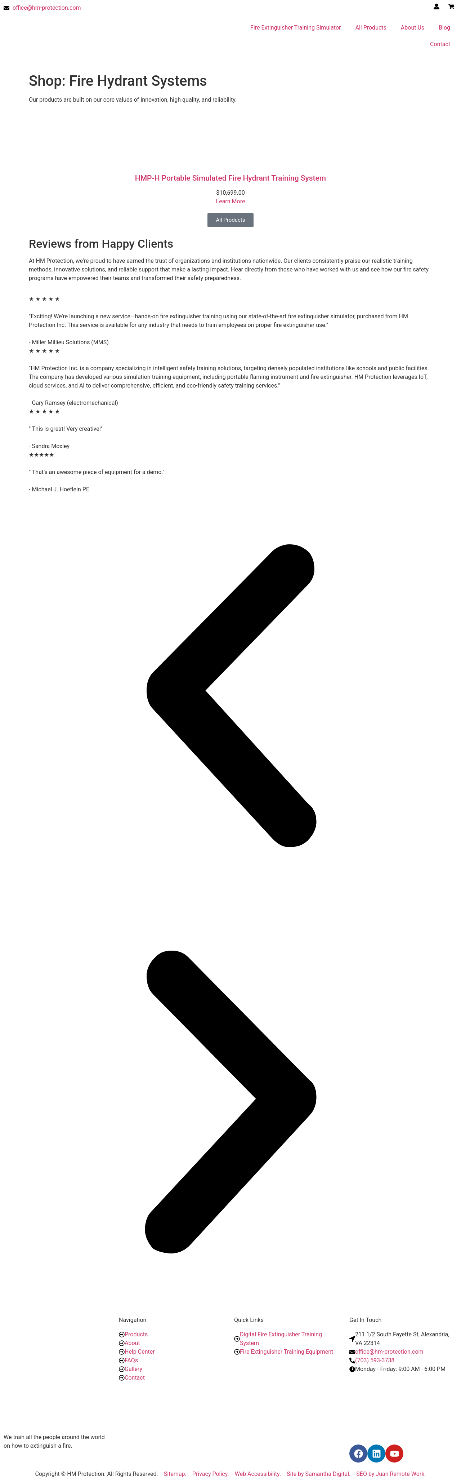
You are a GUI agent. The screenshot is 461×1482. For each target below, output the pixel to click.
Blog (444, 27)
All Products (370, 27)
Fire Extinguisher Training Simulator (295, 27)
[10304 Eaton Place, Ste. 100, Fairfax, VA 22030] (403, 1408)
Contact (440, 44)
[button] (230, 697)
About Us (412, 27)
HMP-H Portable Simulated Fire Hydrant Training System (230, 178)
